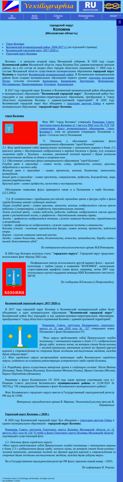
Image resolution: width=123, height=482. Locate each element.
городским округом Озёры (84, 103)
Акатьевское (49, 81)
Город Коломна (15, 43)
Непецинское (106, 81)
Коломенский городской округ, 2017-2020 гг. (32, 50)
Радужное (50, 84)
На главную (12, 17)
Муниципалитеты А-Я (86, 17)
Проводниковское (32, 84)
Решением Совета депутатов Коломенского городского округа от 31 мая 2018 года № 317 (76, 327)
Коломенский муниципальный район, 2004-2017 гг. (36, 47)
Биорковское (68, 81)
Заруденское (87, 81)
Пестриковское (11, 84)
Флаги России (34, 17)
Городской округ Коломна (21, 53)
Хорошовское (65, 84)
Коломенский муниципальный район (51, 74)
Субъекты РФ (58, 17)
